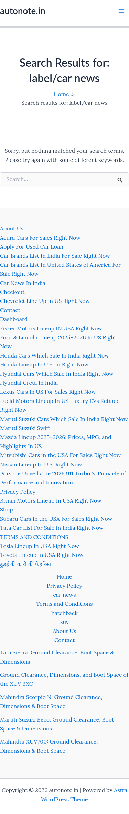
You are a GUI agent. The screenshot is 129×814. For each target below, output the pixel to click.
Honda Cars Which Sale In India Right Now (54, 355)
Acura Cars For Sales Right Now (40, 237)
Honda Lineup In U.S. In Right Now (44, 364)
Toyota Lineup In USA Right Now (42, 554)
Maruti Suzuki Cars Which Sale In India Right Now (64, 419)
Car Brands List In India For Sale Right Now (55, 255)
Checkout (12, 291)
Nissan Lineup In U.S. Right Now (41, 464)
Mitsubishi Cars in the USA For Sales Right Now (60, 455)
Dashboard (14, 319)
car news (64, 594)
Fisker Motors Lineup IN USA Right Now (51, 328)
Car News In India (22, 282)
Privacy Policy (17, 491)
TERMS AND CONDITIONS (34, 537)
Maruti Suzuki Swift (25, 428)
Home (64, 576)
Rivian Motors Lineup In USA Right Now (50, 500)
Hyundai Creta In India (29, 382)
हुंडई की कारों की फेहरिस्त (25, 564)
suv (64, 621)
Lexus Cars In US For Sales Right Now (48, 391)
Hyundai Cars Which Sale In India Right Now (57, 373)
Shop (6, 509)
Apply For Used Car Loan (31, 246)
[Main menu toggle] (121, 11)
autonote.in (22, 10)
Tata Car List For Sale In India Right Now (52, 527)
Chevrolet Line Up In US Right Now (45, 300)
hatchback (64, 612)
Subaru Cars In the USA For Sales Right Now (56, 518)
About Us (11, 228)
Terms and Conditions (64, 603)
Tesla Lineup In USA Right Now (39, 545)
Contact (10, 310)
